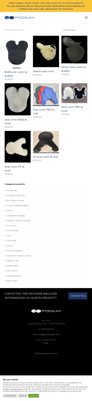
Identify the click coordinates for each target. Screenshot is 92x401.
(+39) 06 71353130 (63, 9)
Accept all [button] (33, 396)
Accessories (12, 190)
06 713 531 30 (48, 329)
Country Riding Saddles (18, 205)
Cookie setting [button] (9, 396)
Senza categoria (14, 276)
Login (46, 343)
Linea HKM (11, 241)
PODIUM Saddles (15, 251)
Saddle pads (12, 266)
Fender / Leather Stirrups (18, 221)
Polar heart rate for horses (19, 256)
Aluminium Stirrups (16, 195)
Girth (9, 236)
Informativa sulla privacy (46, 353)
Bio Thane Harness (15, 200)
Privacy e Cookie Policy (13, 389)
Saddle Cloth (13, 261)
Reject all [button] (22, 396)
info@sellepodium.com (49, 334)
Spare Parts (12, 281)
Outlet (10, 246)
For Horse (11, 226)
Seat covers (12, 271)
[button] (86, 17)
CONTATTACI (78, 295)
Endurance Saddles (16, 216)
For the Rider (13, 231)
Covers (10, 210)
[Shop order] (74, 30)
